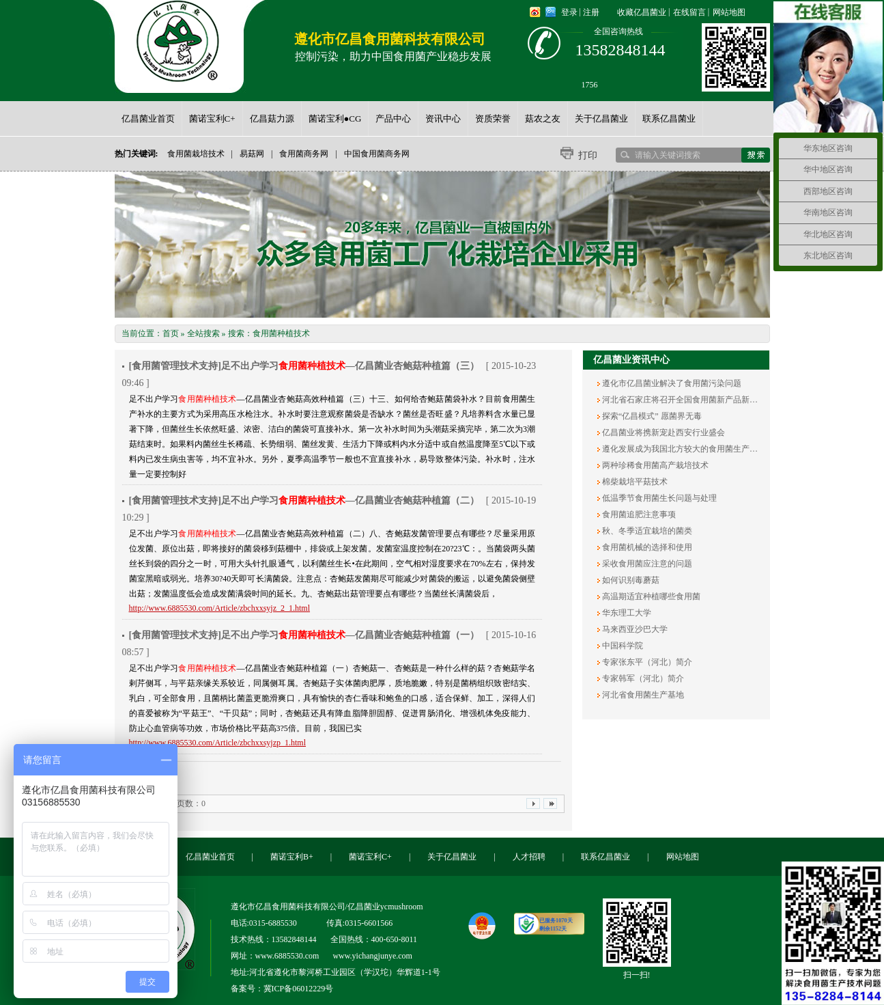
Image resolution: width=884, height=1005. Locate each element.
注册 (591, 12)
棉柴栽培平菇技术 (634, 481)
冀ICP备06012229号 (298, 988)
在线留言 (689, 12)
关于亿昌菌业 (451, 857)
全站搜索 (203, 333)
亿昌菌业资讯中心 (631, 360)
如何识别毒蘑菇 (629, 580)
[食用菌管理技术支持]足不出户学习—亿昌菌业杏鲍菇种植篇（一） (304, 635)
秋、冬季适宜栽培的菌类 (646, 531)
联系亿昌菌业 (605, 857)
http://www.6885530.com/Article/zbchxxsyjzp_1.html (217, 742)
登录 (569, 12)
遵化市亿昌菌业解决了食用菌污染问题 (670, 383)
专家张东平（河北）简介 (646, 662)
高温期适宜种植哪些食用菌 (650, 596)
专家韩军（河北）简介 (642, 678)
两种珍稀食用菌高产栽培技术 (654, 465)
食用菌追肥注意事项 (638, 514)
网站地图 (729, 12)
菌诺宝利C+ (370, 857)
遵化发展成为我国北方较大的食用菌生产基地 (683, 449)
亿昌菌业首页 (210, 857)
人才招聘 (529, 857)
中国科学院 (621, 645)
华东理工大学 (625, 613)
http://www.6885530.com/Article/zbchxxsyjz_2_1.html (220, 608)
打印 (587, 155)
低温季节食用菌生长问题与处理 (658, 498)
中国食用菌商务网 (377, 154)
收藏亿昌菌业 (641, 12)
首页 (170, 333)
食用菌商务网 (303, 154)
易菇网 (252, 154)
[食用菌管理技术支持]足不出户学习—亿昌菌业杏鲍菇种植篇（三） (304, 366)
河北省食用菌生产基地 (642, 695)
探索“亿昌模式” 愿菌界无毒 (651, 416)
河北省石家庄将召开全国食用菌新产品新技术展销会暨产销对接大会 (724, 399)
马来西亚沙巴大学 (634, 629)
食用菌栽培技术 (196, 154)
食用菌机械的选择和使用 (646, 547)
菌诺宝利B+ (291, 857)
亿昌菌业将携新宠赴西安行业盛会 (662, 432)
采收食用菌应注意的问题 (646, 563)
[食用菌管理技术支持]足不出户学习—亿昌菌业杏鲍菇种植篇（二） (304, 500)
